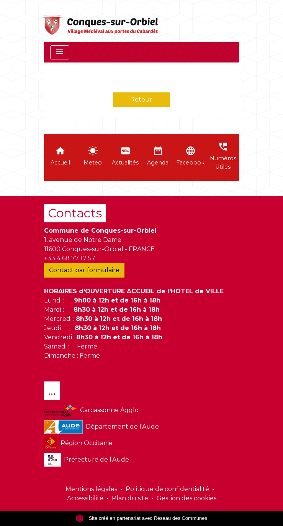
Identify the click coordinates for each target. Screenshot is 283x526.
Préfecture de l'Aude (86, 460)
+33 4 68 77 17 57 (69, 258)
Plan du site (130, 498)
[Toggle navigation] (59, 52)
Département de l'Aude (101, 427)
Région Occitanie (78, 443)
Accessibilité (85, 498)
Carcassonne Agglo (91, 410)
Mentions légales (91, 489)
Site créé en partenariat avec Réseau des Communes (141, 518)
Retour (141, 99)
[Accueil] (99, 21)
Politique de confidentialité (167, 489)
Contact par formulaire (84, 270)
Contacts (75, 212)
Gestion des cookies (186, 498)
